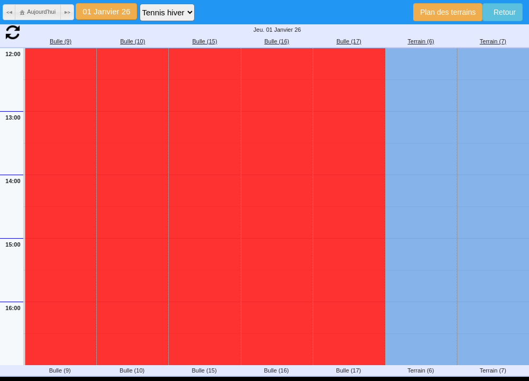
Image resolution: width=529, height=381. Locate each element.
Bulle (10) (132, 41)
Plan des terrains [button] (448, 12)
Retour (502, 12)
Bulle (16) (276, 41)
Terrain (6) (421, 41)
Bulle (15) (204, 41)
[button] (9, 12)
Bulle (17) (348, 41)
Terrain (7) (493, 41)
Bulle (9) (60, 41)
